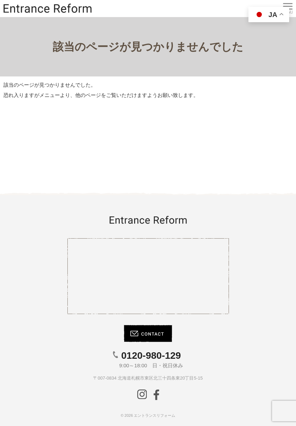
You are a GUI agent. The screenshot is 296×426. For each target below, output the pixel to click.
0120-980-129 (151, 355)
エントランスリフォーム (154, 415)
